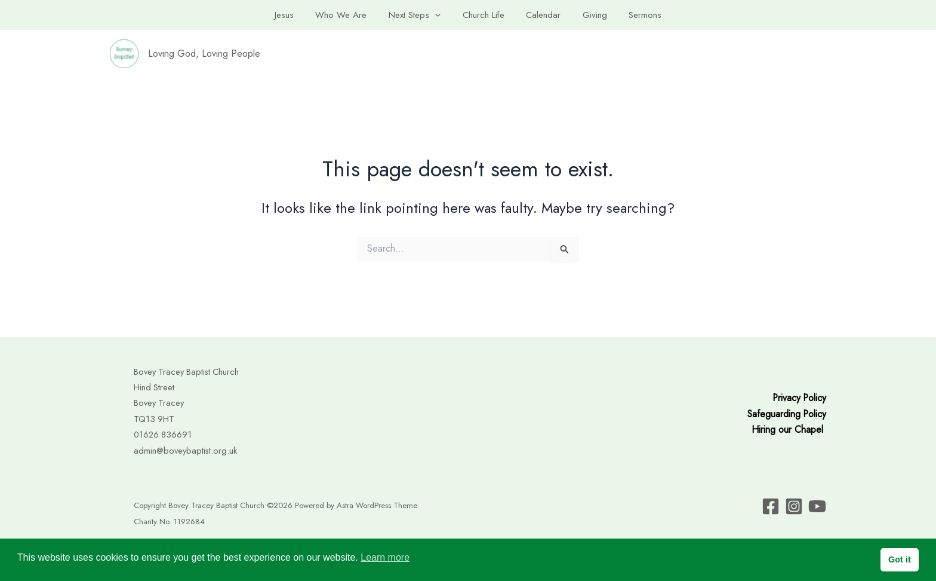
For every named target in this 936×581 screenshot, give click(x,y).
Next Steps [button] (419, 15)
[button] (439, 15)
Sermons (633, 15)
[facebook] (771, 506)
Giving (587, 15)
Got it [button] (899, 559)
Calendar (539, 15)
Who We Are (349, 15)
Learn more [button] (385, 557)
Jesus (296, 15)
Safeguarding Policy (786, 414)
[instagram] (817, 506)
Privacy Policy (798, 398)
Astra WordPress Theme (377, 505)
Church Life (483, 15)
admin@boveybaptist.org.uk (185, 450)
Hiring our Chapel (787, 429)
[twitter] (794, 506)
